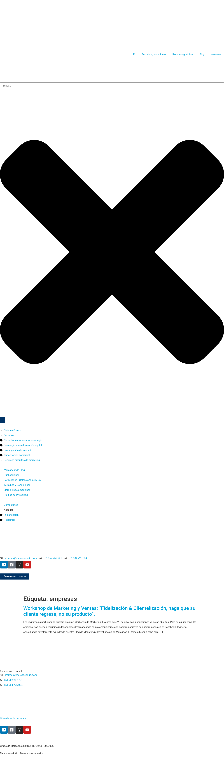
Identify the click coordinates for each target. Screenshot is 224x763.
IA (134, 54)
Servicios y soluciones (154, 54)
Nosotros (216, 54)
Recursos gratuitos (182, 54)
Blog (201, 54)
